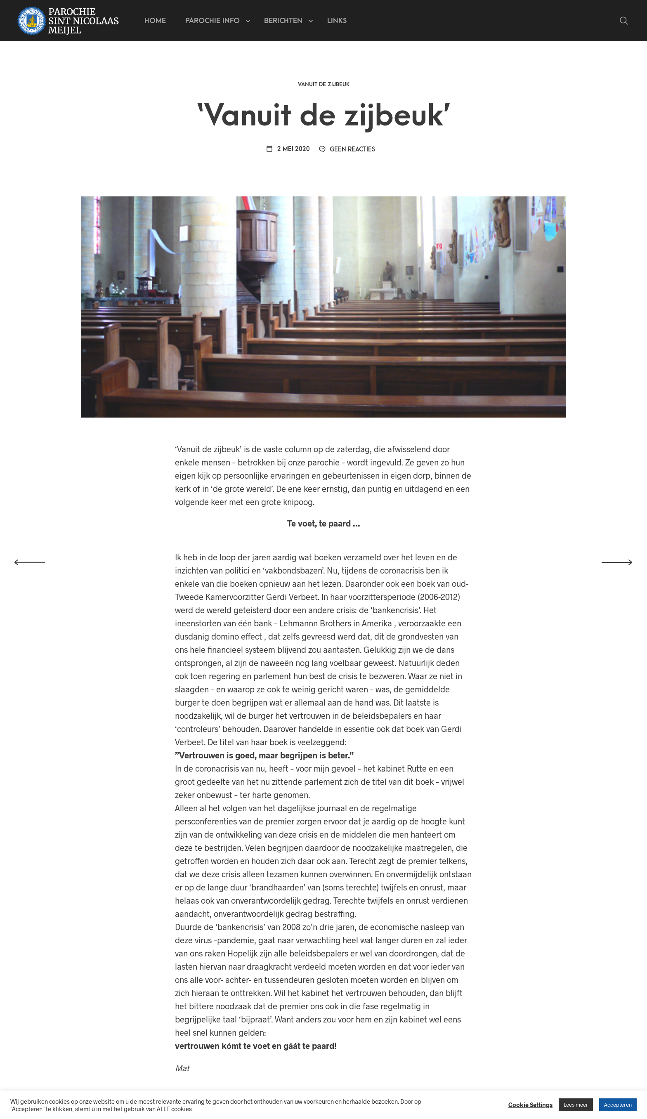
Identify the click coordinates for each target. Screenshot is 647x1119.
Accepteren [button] (618, 1104)
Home (155, 21)
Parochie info (212, 21)
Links (337, 21)
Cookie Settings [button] (530, 1104)
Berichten (283, 21)
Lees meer (576, 1104)
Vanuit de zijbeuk (323, 84)
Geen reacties (347, 149)
